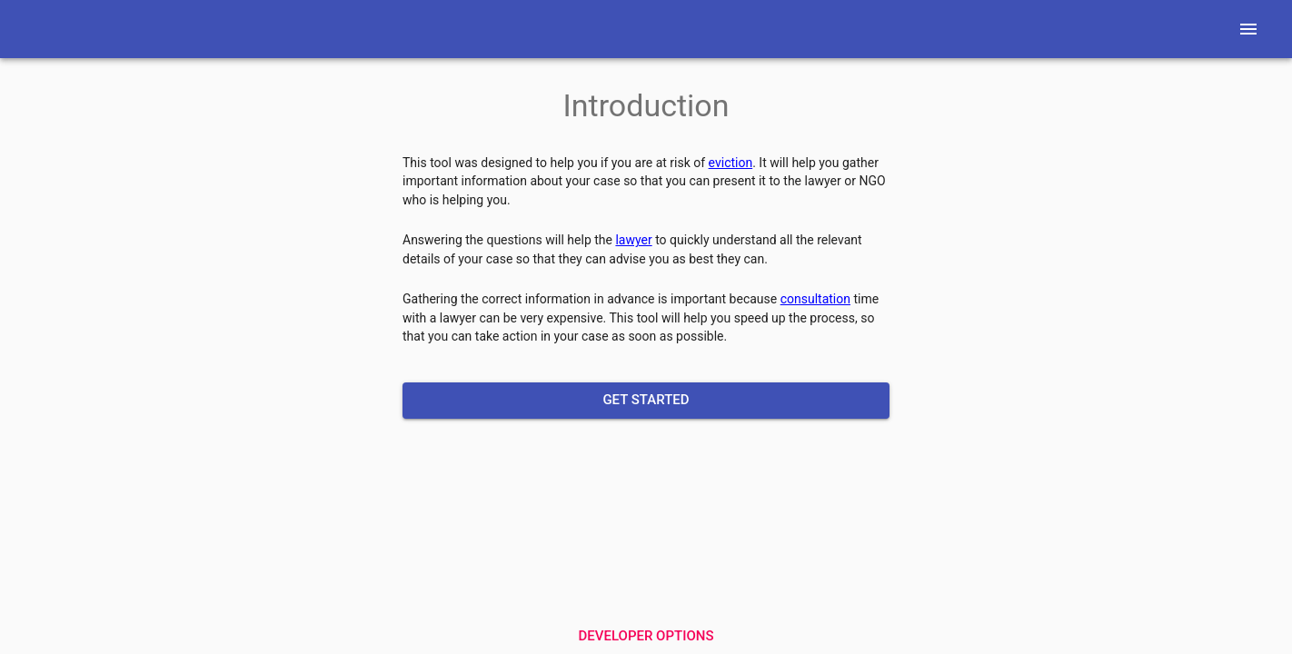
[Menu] (1248, 29)
